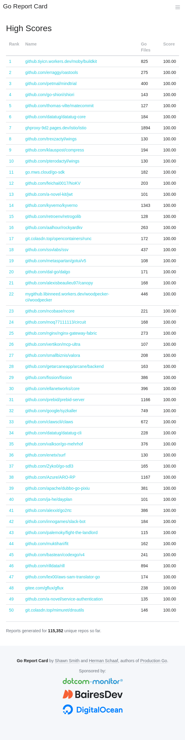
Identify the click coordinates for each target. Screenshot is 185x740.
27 (11, 355)
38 (11, 477)
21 (11, 282)
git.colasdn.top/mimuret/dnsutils (54, 610)
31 (11, 399)
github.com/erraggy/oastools (51, 72)
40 (11, 499)
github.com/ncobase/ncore (49, 311)
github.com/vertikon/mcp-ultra (52, 344)
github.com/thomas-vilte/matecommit (59, 105)
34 (11, 432)
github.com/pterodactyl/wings (52, 161)
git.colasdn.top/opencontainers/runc (58, 238)
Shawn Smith (67, 660)
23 (11, 311)
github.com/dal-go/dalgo (47, 271)
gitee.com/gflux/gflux (44, 588)
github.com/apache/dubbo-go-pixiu (57, 488)
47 (11, 576)
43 (11, 532)
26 (11, 344)
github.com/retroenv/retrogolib (53, 216)
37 (11, 466)
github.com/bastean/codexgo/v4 (55, 554)
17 (11, 238)
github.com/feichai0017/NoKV (52, 183)
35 (11, 444)
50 (11, 610)
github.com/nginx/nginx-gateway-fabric (61, 333)
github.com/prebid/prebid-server (55, 399)
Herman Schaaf (103, 660)
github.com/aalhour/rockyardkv (53, 227)
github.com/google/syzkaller (51, 410)
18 (11, 249)
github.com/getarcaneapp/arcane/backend (64, 366)
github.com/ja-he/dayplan (48, 499)
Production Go (153, 660)
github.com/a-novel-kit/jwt (49, 194)
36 (11, 455)
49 (11, 599)
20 (11, 271)
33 (11, 421)
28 (11, 366)
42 (11, 521)
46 (11, 565)
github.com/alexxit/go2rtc (48, 510)
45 (11, 554)
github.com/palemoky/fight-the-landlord (61, 532)
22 (11, 294)
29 (11, 377)
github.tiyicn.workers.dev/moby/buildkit (61, 61)
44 (11, 543)
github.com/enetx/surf (45, 455)
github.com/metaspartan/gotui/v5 (55, 260)
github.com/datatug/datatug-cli (53, 432)
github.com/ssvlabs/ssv (46, 249)
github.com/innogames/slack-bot (55, 521)
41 (11, 510)
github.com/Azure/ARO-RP (50, 477)
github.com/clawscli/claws (49, 421)
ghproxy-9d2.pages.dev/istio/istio (55, 127)
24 (11, 322)
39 (11, 488)
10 (11, 161)
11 (11, 172)
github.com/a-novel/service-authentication (64, 599)
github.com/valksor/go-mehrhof (54, 444)
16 (11, 227)
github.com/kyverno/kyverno (51, 205)
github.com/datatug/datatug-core (55, 116)
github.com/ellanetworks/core (52, 388)
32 (11, 410)
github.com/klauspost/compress (54, 150)
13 (11, 194)
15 (11, 216)
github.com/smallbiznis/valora (52, 355)
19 (11, 260)
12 (11, 183)
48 (11, 588)
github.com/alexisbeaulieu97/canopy (59, 282)
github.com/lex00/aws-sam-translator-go (62, 576)
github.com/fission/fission (48, 377)
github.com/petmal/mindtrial (50, 83)
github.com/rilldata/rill (45, 565)
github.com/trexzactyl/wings (50, 139)
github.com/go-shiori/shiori (49, 94)
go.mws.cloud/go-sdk (45, 172)
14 (11, 205)
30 (11, 388)
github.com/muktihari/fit (46, 543)
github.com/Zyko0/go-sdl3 (49, 466)
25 (11, 333)
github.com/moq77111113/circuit (55, 322)
